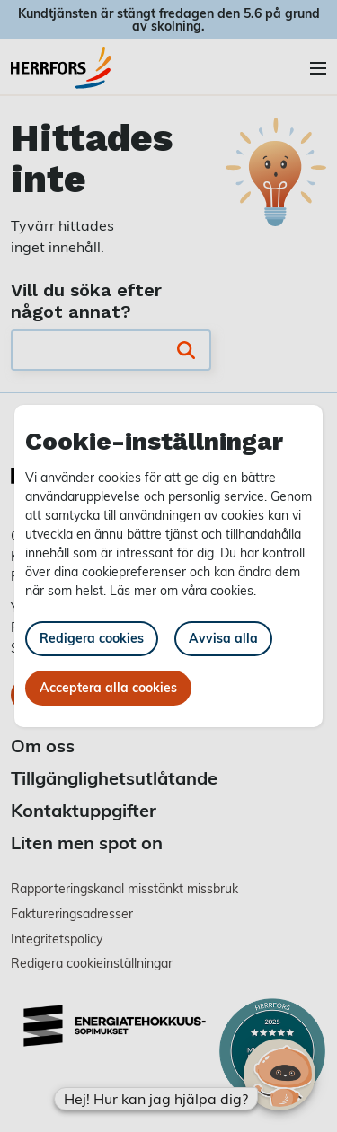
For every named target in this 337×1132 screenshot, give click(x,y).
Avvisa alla (223, 637)
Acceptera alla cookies (108, 687)
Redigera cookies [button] (92, 637)
